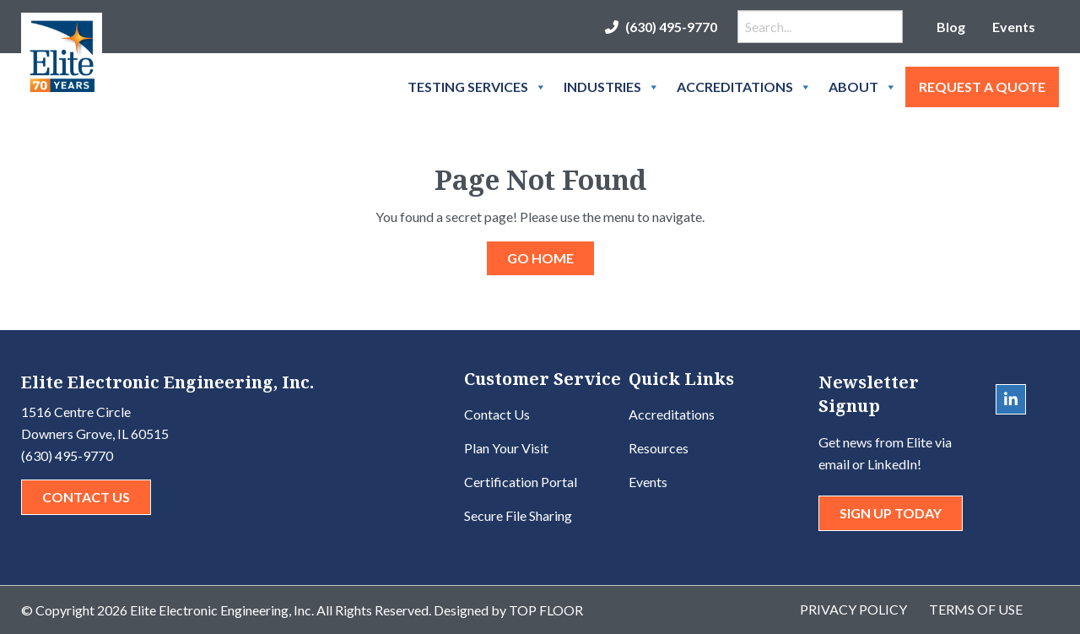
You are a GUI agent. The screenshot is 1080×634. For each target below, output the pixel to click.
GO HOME (540, 258)
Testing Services (477, 87)
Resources (658, 448)
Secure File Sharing (518, 515)
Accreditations (744, 87)
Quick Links (681, 380)
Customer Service (542, 380)
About (863, 87)
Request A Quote (982, 87)
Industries (612, 87)
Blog (951, 27)
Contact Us (86, 497)
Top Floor (546, 610)
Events (1013, 27)
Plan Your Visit (506, 448)
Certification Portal (520, 482)
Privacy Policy (853, 609)
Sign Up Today (891, 513)
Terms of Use (976, 609)
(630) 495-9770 (671, 27)
